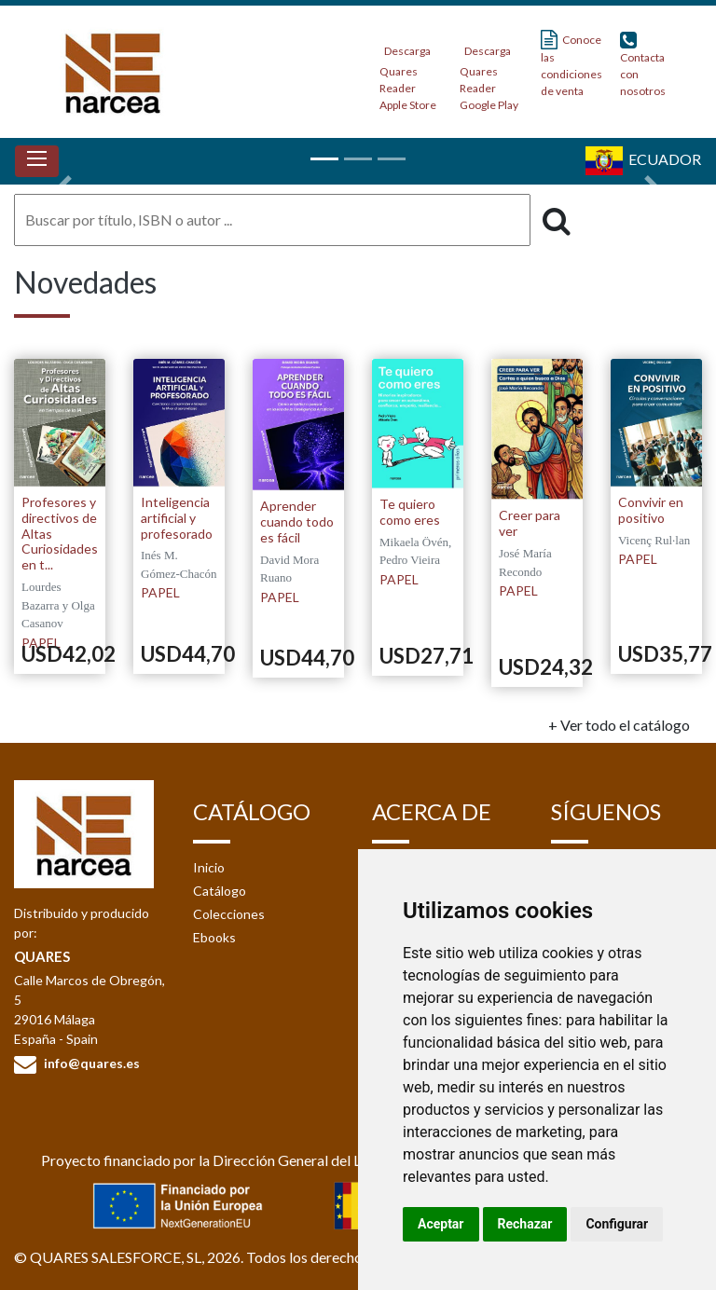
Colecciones (229, 914)
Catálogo (219, 891)
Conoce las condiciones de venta (571, 64)
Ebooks (214, 937)
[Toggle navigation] (37, 161)
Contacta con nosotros (643, 64)
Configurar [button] (616, 1223)
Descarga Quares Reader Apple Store (407, 72)
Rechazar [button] (525, 1223)
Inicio (209, 867)
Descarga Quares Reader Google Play (489, 72)
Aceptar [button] (441, 1223)
